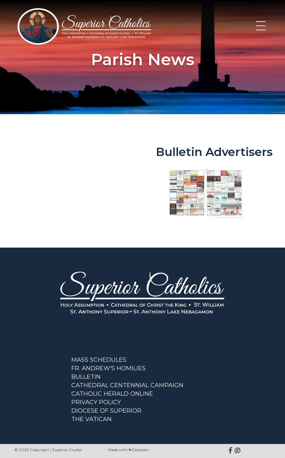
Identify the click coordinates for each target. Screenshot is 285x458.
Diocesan (140, 449)
